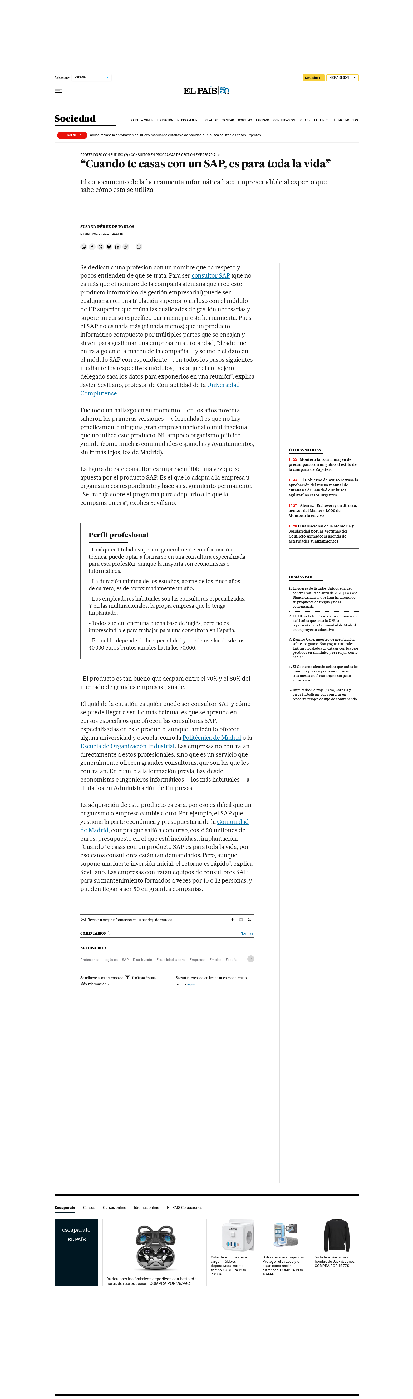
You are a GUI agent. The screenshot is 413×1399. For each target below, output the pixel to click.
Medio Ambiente (188, 120)
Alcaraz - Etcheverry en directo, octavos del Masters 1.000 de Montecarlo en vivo (323, 510)
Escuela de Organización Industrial (127, 746)
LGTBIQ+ (304, 120)
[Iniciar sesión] (342, 77)
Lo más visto (300, 577)
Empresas (197, 959)
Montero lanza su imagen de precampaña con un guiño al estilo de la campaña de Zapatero (323, 464)
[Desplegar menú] (59, 91)
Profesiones (89, 959)
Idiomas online (146, 1207)
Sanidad (228, 120)
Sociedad (75, 119)
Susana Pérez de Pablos (107, 226)
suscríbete (313, 78)
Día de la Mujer (141, 120)
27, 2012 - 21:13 (108, 233)
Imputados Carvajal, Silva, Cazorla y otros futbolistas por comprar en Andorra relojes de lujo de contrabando (325, 694)
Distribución (142, 959)
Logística (110, 959)
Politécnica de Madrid (212, 737)
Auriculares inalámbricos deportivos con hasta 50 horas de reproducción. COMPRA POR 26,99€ (151, 1281)
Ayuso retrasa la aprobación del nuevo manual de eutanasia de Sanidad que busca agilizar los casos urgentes (175, 135)
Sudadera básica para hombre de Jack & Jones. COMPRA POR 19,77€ (335, 1261)
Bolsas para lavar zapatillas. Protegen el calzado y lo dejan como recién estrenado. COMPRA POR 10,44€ (283, 1265)
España (231, 959)
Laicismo (262, 120)
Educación (165, 120)
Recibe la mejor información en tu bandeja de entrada (130, 920)
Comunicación (284, 120)
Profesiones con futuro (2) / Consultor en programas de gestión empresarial (148, 155)
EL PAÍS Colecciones (184, 1207)
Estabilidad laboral (170, 959)
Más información (94, 984)
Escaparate (65, 1207)
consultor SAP (211, 275)
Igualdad (211, 120)
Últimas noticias (345, 120)
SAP (125, 959)
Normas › (247, 933)
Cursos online (114, 1207)
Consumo (245, 120)
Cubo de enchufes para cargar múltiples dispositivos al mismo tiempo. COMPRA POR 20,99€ (229, 1265)
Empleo (215, 959)
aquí (191, 984)
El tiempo (321, 120)
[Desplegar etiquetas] (250, 958)
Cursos (89, 1207)
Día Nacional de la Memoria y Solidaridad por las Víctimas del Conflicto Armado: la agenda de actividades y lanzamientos (321, 534)
